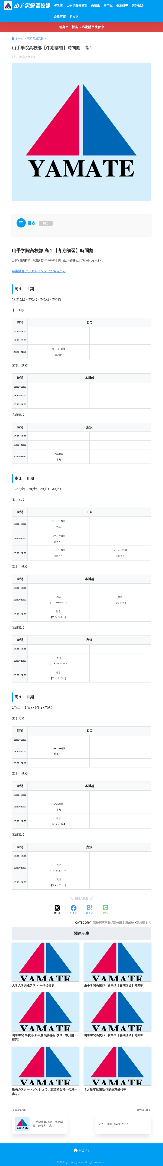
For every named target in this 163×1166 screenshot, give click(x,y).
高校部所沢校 (102, 922)
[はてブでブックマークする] (89, 910)
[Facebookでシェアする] (73, 910)
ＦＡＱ (73, 16)
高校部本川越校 (123, 922)
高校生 (95, 5)
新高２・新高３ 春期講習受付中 (81, 27)
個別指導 (122, 5)
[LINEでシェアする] (105, 910)
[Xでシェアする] (57, 910)
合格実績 (60, 16)
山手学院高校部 (76, 5)
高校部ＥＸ (143, 922)
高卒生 (108, 5)
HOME (58, 5)
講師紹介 (138, 5)
